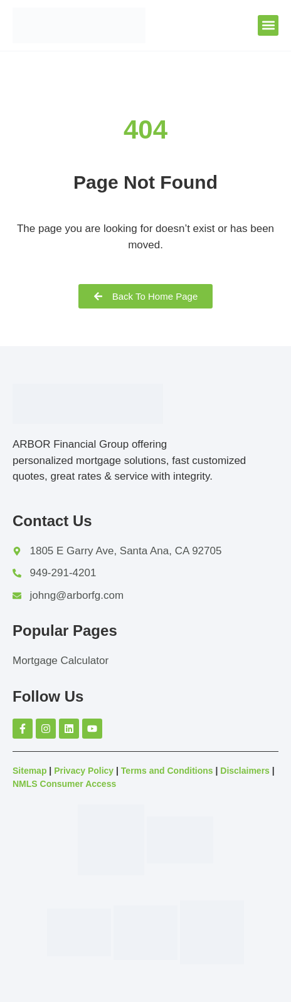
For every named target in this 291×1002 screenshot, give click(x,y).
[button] (268, 25)
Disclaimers (245, 771)
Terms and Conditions (167, 771)
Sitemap (29, 771)
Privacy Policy (84, 771)
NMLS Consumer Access (64, 784)
